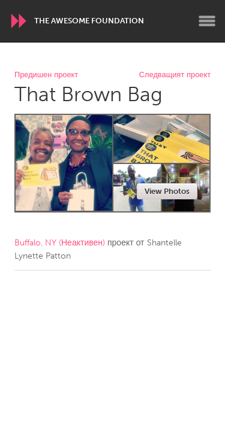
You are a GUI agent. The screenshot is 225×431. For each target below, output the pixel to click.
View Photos (167, 191)
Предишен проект (46, 75)
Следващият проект (175, 75)
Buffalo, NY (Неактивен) (59, 243)
